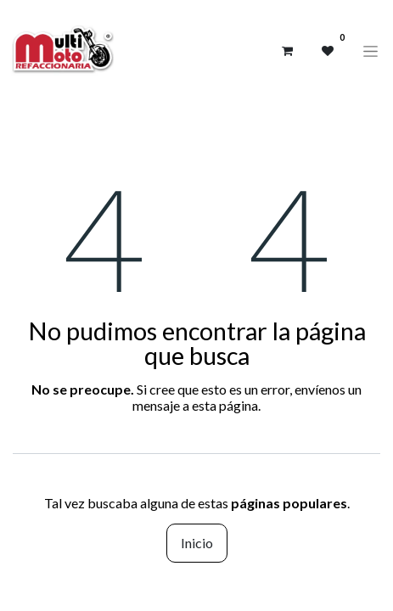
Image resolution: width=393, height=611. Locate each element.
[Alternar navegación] (370, 51)
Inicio (197, 543)
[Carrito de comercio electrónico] (287, 51)
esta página (225, 405)
